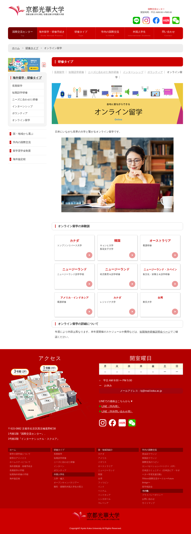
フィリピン (103, 482)
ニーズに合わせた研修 (25, 99)
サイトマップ (148, 503)
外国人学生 (139, 33)
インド (101, 486)
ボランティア (155, 72)
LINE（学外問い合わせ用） (117, 411)
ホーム (16, 48)
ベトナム (102, 491)
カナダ (101, 454)
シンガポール (104, 499)
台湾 (100, 478)
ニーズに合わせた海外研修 (103, 72)
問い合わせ (168, 33)
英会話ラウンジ (149, 454)
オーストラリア (105, 466)
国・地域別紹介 (105, 450)
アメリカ (102, 458)
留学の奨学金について (20, 454)
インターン (59, 466)
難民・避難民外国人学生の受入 (68, 486)
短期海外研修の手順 (19, 474)
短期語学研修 (76, 72)
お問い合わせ (148, 499)
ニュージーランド (106, 470)
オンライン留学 (21, 120)
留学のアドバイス (18, 458)
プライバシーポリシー (152, 495)
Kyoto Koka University (91, 528)
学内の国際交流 (110, 33)
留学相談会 (147, 486)
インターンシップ (133, 72)
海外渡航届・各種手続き (21, 466)
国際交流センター (22, 33)
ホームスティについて (20, 462)
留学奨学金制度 (22, 150)
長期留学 (59, 72)
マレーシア (103, 503)
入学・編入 (59, 478)
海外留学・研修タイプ (27, 77)
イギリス (102, 462)
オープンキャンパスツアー (66, 482)
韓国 (100, 474)
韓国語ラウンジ (149, 458)
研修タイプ (81, 33)
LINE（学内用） (111, 406)
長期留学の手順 (17, 470)
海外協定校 (19, 159)
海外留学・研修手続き (51, 33)
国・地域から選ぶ (23, 133)
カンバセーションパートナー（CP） (159, 466)
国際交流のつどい (150, 462)
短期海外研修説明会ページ (155, 331)
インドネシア (104, 495)
